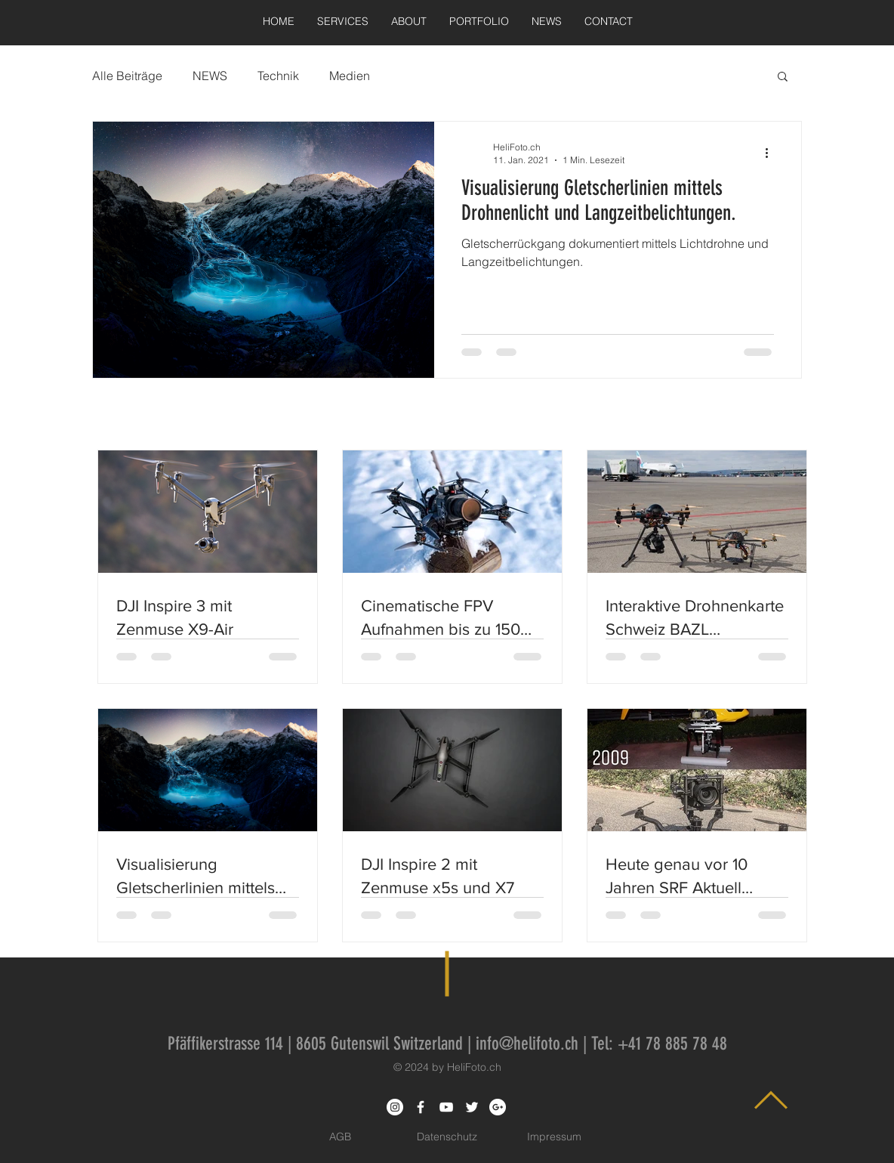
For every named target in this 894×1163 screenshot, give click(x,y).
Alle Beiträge (127, 75)
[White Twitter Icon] (472, 1107)
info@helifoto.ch (527, 1043)
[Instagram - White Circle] (395, 1107)
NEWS (210, 75)
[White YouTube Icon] (446, 1107)
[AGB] (339, 1137)
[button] (782, 77)
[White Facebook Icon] (420, 1107)
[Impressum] (554, 1137)
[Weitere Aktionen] (772, 153)
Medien (349, 75)
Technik (278, 75)
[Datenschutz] (447, 1137)
